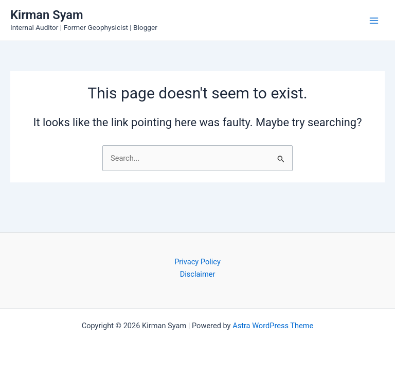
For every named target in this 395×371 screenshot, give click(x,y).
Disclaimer (198, 274)
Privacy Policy (197, 261)
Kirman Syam (46, 15)
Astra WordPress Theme (272, 325)
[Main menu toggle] (374, 20)
